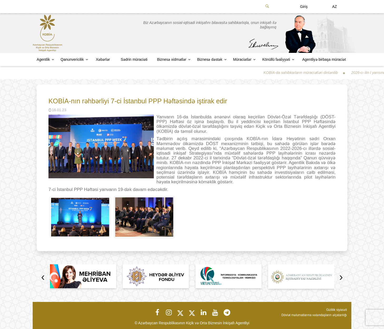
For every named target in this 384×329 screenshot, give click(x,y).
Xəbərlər (103, 59)
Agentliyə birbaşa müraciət (324, 59)
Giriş (304, 6)
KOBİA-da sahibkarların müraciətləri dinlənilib (305, 72)
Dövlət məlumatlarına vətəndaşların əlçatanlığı (314, 315)
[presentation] (43, 277)
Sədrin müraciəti (134, 59)
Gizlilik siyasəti (336, 310)
